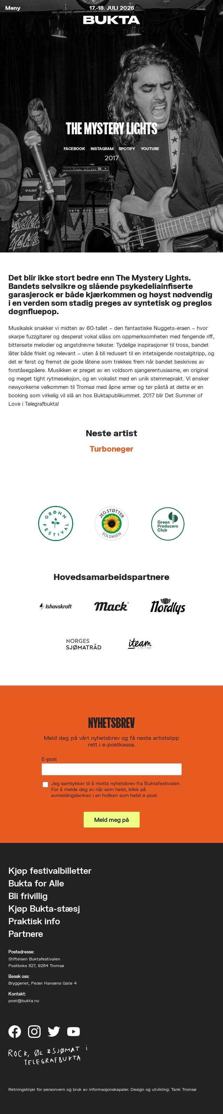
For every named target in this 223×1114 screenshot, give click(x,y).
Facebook (74, 149)
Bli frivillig (28, 896)
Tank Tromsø (183, 1089)
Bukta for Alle (36, 883)
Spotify (127, 149)
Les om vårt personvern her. (76, 807)
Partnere (25, 934)
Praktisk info (34, 921)
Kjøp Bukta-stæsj (44, 908)
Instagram (102, 149)
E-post (49, 759)
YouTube (150, 149)
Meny (12, 8)
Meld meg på (111, 819)
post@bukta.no (23, 1000)
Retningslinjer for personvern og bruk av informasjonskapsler (68, 1089)
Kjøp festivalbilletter (49, 870)
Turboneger (111, 448)
